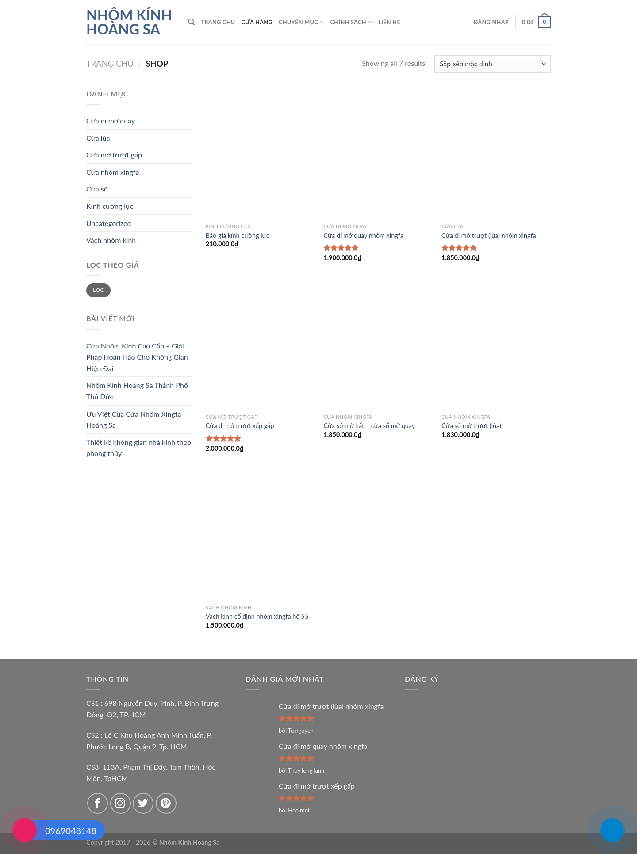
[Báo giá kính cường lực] (260, 153)
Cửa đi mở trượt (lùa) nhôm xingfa (488, 235)
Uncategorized (108, 223)
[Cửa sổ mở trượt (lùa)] (496, 344)
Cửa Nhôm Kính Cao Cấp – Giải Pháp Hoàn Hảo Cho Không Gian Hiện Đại (137, 356)
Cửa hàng (257, 22)
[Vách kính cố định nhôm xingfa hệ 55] (260, 534)
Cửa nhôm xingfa (112, 172)
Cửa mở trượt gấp (114, 154)
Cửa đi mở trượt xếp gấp (240, 425)
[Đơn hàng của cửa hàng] (492, 64)
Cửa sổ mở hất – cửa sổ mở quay (369, 425)
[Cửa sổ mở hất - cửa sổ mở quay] (378, 344)
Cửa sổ (97, 188)
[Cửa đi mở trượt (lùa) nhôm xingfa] (496, 153)
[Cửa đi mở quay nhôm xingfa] (378, 153)
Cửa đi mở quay (110, 120)
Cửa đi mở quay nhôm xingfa (363, 235)
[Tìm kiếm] (191, 22)
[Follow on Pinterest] (166, 803)
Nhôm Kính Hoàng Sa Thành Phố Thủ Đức (137, 391)
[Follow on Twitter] (143, 803)
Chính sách (351, 22)
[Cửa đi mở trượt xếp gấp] (260, 344)
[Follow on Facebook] (97, 803)
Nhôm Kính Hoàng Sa (129, 22)
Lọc (98, 290)
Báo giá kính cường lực (237, 235)
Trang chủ (218, 22)
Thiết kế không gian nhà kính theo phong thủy (138, 448)
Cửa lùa (98, 138)
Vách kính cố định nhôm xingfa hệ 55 (257, 616)
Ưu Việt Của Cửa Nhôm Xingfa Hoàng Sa (133, 419)
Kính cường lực (110, 206)
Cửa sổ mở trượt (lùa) (471, 425)
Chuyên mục (301, 22)
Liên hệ (389, 22)
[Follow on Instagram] (120, 803)
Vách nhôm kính (111, 240)
